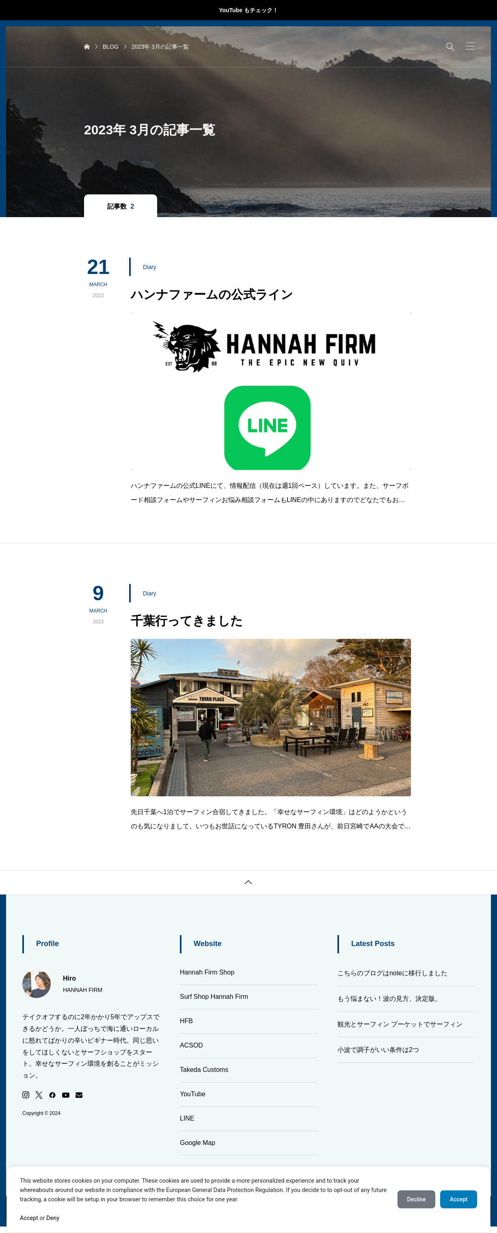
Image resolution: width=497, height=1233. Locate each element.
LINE (187, 1118)
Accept (29, 1218)
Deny (52, 1218)
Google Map (197, 1142)
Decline (415, 1199)
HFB (186, 1020)
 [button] (248, 882)
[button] (470, 46)
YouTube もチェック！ (248, 10)
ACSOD (191, 1045)
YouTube (192, 1094)
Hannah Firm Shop (207, 972)
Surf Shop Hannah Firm (214, 996)
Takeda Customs (204, 1069)
